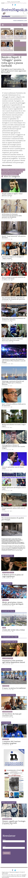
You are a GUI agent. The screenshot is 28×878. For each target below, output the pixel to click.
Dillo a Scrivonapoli (7, 819)
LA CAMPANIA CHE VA (7, 658)
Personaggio (5, 572)
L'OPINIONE (5, 600)
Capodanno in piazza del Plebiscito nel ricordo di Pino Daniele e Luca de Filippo (13, 360)
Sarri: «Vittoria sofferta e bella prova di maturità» (14, 404)
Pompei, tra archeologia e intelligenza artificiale (6, 48)
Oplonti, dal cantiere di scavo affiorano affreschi (7, 37)
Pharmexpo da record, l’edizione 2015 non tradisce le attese (12, 339)
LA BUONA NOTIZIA (7, 711)
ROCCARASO (5, 739)
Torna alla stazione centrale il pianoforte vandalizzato (11, 173)
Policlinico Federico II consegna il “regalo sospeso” (13, 257)
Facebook (19, 44)
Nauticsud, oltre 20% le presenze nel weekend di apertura (13, 319)
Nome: (4, 839)
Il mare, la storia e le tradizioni (14, 688)
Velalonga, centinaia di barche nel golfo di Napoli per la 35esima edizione (13, 383)
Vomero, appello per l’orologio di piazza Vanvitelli (13, 822)
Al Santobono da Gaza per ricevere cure (12, 715)
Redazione (20, 20)
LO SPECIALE (6, 685)
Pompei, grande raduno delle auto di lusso (13, 508)
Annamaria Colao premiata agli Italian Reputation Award (13, 661)
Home (15, 20)
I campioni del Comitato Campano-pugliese (11, 742)
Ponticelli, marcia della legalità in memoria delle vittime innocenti (13, 170)
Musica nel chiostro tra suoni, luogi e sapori (14, 425)
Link (25, 20)
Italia (4, 627)
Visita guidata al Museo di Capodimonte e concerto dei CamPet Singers (13, 446)
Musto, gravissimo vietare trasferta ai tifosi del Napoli (12, 603)
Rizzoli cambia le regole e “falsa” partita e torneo (12, 194)
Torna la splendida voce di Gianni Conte (13, 467)
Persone (11, 572)
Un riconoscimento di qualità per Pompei (13, 519)
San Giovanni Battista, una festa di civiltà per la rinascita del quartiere (13, 298)
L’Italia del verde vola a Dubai (13, 630)
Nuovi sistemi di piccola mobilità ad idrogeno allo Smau (13, 278)
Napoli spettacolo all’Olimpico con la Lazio (14, 488)
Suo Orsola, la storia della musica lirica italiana (19, 37)
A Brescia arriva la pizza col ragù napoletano (12, 575)
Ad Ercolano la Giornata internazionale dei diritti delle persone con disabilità (12, 215)
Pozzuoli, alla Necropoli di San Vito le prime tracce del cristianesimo (15, 3)
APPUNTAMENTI (8, 55)
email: (4, 846)
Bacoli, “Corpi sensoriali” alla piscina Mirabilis (14, 236)
